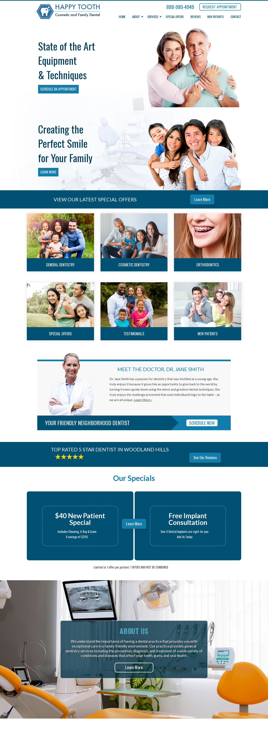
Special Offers (175, 17)
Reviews (196, 17)
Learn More (48, 172)
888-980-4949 (180, 6)
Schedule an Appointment (58, 89)
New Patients (215, 17)
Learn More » (143, 400)
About (136, 17)
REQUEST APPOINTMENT (220, 6)
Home (122, 17)
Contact (236, 17)
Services (152, 17)
